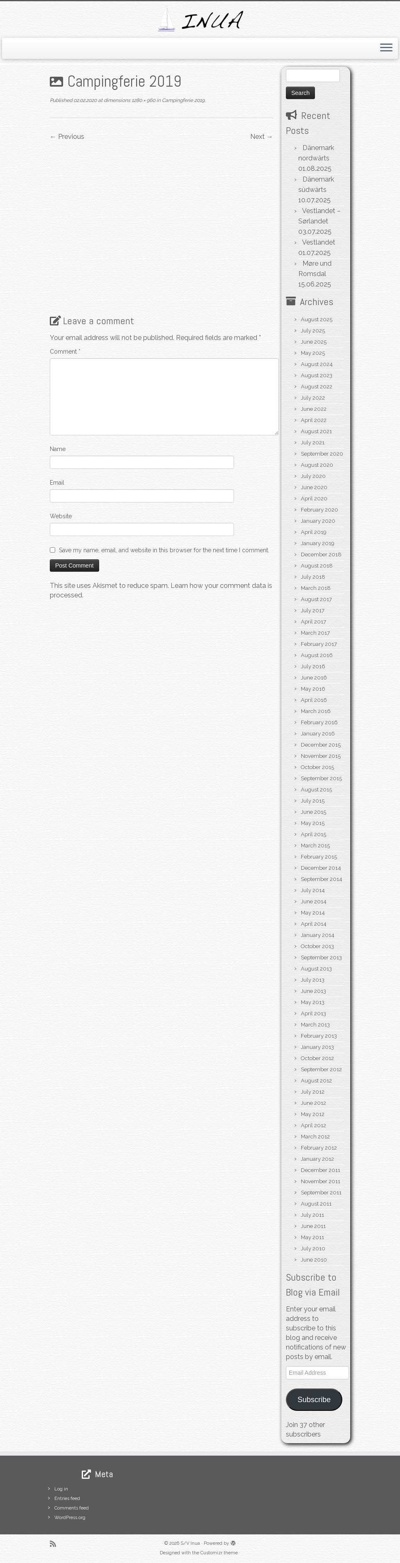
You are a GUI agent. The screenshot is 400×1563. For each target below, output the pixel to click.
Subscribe (314, 1400)
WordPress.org (69, 1517)
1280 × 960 (142, 100)
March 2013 (315, 1025)
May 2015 (312, 823)
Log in (61, 1489)
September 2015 (321, 778)
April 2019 (314, 532)
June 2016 (314, 678)
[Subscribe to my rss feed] (55, 1543)
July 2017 (312, 610)
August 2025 (316, 319)
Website (61, 516)
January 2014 (317, 935)
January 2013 (317, 1047)
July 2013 (312, 980)
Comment (65, 351)
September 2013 (321, 957)
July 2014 (313, 890)
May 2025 (313, 353)
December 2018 (321, 554)
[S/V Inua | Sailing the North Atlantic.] (200, 18)
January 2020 (318, 521)
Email (57, 482)
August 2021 (316, 431)
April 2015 (313, 834)
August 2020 (317, 465)
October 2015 (317, 767)
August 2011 (316, 1204)
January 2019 (317, 543)
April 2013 (313, 1013)
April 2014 (314, 924)
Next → (261, 137)
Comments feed (71, 1508)
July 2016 (313, 666)
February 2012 (319, 1148)
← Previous (67, 137)
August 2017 (316, 599)
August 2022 (316, 386)
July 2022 (313, 398)
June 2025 (314, 342)
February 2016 (319, 722)
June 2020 (314, 487)
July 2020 (313, 476)
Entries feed (67, 1498)
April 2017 (313, 622)
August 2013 (316, 969)
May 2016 (313, 689)
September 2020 (322, 454)
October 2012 (317, 1058)
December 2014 (321, 868)
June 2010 (314, 1260)
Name (58, 449)
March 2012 (315, 1136)
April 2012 (313, 1125)
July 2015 (312, 801)
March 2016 (316, 711)
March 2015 (315, 845)
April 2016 (314, 700)
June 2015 (313, 812)
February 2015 (319, 857)
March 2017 (315, 633)
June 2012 (313, 1103)
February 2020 (319, 510)
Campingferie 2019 (183, 100)
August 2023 (316, 375)
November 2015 (321, 756)
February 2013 (319, 1036)
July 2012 (312, 1092)
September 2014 (321, 879)
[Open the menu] (386, 48)
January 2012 (317, 1159)
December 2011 (320, 1170)
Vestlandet (318, 242)
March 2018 (316, 588)
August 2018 (317, 566)
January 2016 (318, 734)
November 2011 (320, 1181)
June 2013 (313, 991)
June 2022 (314, 409)
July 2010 (313, 1248)
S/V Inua (190, 1543)
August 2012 (316, 1081)
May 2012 (312, 1114)
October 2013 (317, 946)
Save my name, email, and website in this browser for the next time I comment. (164, 550)
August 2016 (317, 655)
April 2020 (314, 498)
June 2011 (313, 1226)
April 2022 (314, 420)
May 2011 (312, 1237)
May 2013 (312, 1002)
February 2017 (319, 644)
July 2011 (312, 1215)
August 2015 (316, 789)
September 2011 (321, 1192)
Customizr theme (219, 1553)
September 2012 (321, 1069)
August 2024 (317, 364)
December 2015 (321, 745)
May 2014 (313, 913)
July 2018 (313, 577)
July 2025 (313, 331)
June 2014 (314, 901)
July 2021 (312, 442)
